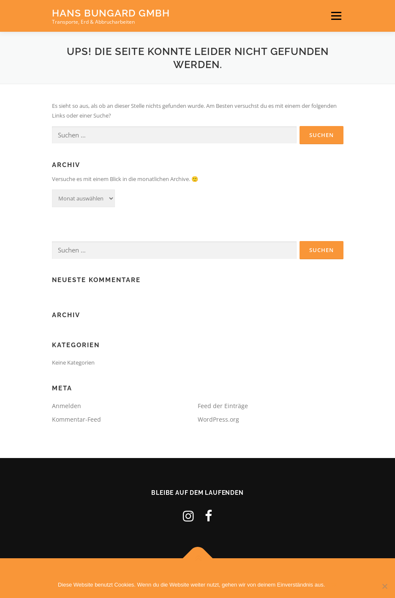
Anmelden (66, 406)
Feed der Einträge (223, 406)
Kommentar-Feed (76, 419)
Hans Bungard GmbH (111, 13)
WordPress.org (218, 419)
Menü (336, 15)
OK (333, 585)
